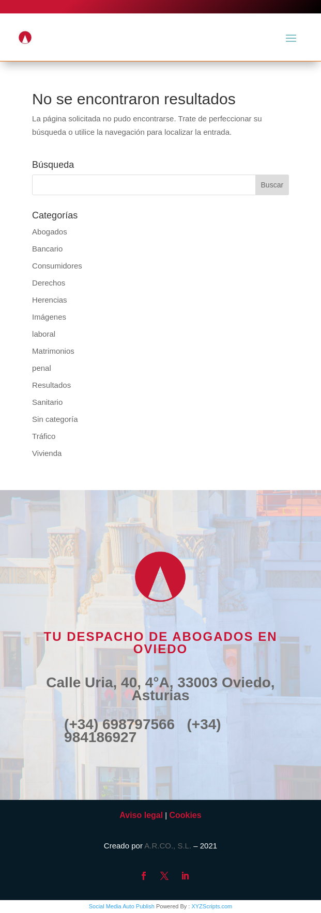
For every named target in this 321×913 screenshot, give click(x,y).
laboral (43, 333)
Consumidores (57, 265)
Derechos (48, 282)
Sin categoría (55, 419)
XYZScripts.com (211, 906)
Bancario (47, 248)
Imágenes (49, 316)
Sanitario (47, 402)
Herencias (49, 299)
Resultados (51, 385)
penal (41, 368)
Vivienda (47, 453)
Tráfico (43, 436)
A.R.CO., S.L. (167, 845)
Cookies (185, 815)
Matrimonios (53, 351)
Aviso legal (141, 815)
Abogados (49, 231)
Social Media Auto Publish (122, 906)
